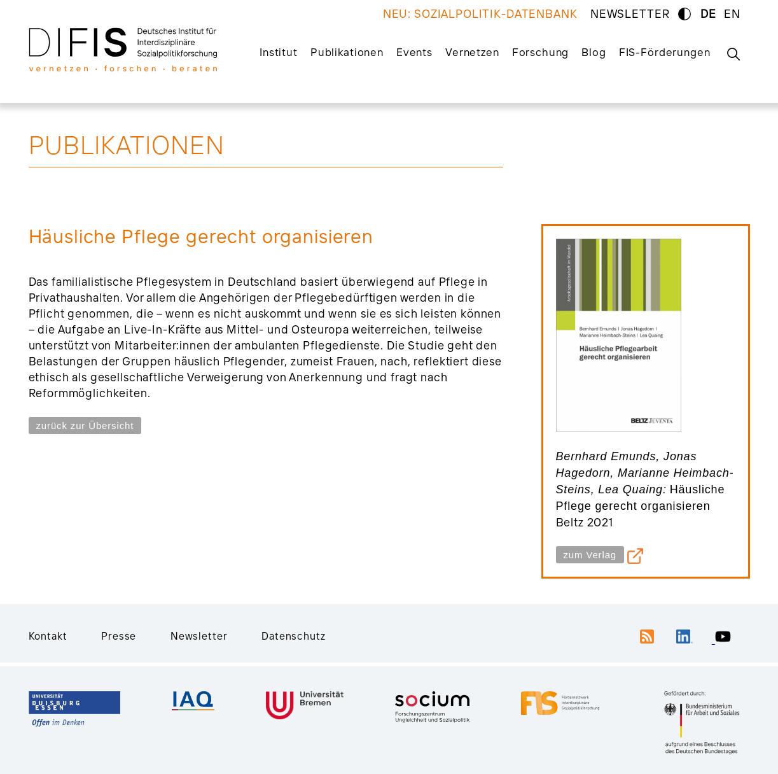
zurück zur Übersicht (85, 425)
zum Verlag (590, 554)
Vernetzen (472, 52)
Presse (118, 636)
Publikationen (347, 52)
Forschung (540, 52)
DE (708, 13)
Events (414, 52)
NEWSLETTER (630, 13)
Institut (279, 52)
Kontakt (48, 636)
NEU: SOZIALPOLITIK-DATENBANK (480, 13)
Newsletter (199, 636)
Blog (593, 52)
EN (732, 13)
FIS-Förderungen (665, 52)
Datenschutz (293, 636)
